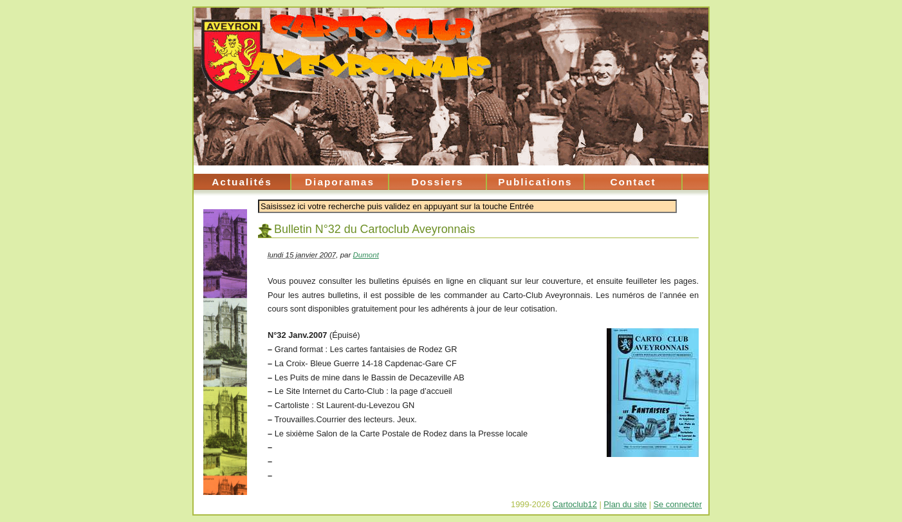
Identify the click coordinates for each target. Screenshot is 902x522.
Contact (633, 181)
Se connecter (678, 504)
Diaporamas (339, 181)
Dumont (366, 255)
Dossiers (438, 181)
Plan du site (625, 504)
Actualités (242, 181)
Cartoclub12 (575, 504)
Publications (535, 181)
